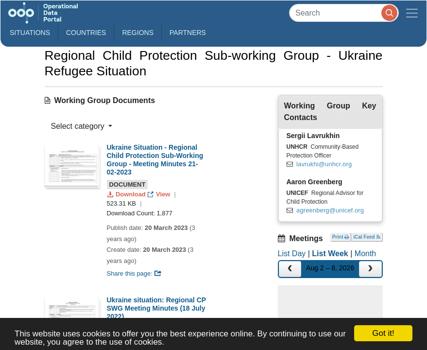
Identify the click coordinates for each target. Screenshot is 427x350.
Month (365, 253)
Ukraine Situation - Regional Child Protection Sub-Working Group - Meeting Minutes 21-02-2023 (155, 159)
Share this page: (134, 273)
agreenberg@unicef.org (330, 210)
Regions (138, 32)
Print (340, 237)
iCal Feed (366, 237)
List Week (330, 253)
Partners (188, 32)
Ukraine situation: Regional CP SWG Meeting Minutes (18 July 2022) (156, 308)
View (159, 194)
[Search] (344, 13)
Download (127, 194)
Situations (30, 32)
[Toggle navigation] (412, 13)
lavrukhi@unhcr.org (324, 164)
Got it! (383, 333)
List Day (292, 253)
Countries (86, 32)
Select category (79, 126)
